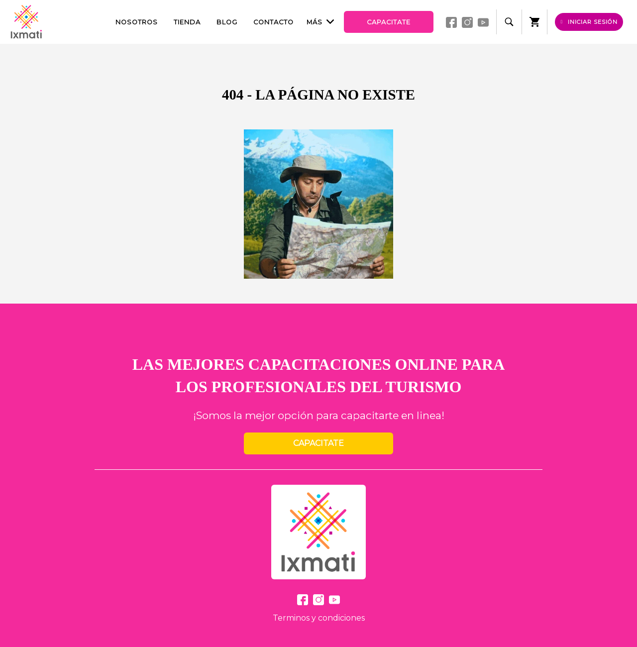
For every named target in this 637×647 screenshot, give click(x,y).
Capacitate (389, 22)
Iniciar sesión (589, 21)
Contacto (273, 22)
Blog (226, 22)
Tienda (187, 22)
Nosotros (136, 22)
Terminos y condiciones (319, 618)
